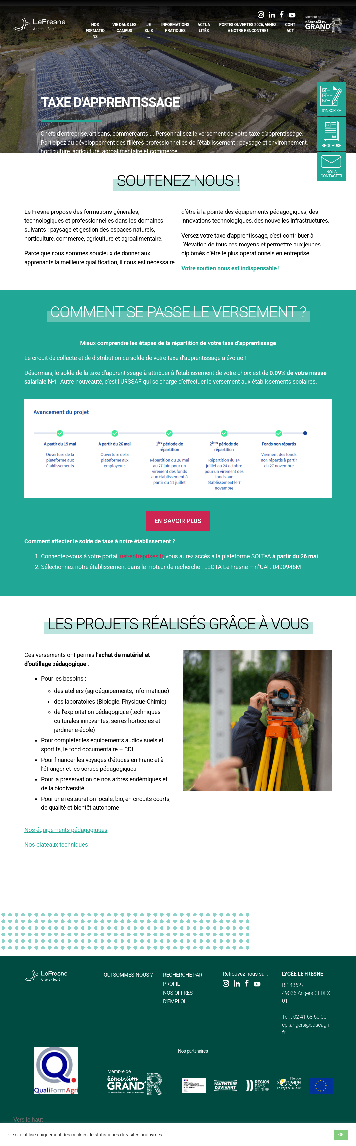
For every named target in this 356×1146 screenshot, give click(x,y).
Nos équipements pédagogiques (65, 829)
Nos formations (95, 30)
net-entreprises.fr (141, 556)
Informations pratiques (175, 27)
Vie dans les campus (124, 27)
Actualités (204, 27)
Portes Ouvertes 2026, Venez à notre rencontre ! (247, 27)
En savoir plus (178, 521)
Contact (290, 27)
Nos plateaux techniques (56, 844)
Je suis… (148, 30)
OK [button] (341, 1134)
